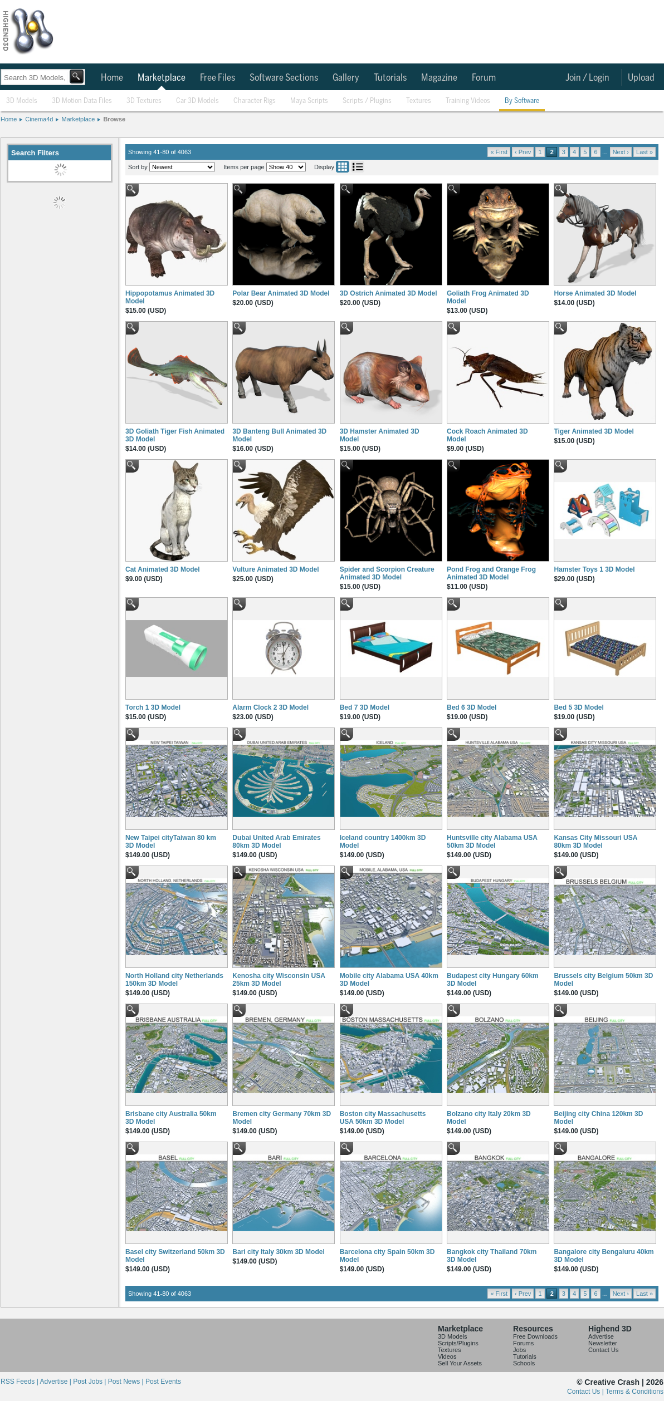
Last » (644, 152)
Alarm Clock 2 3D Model (270, 707)
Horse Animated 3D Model (595, 293)
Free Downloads (535, 1336)
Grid (342, 167)
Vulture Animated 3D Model (275, 569)
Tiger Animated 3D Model (593, 431)
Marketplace (161, 77)
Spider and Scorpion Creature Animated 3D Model (387, 573)
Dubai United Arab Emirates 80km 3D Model (276, 841)
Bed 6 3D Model (471, 707)
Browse (114, 119)
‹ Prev (523, 152)
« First (498, 152)
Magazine (439, 77)
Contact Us (603, 1349)
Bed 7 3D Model (364, 707)
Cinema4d (39, 119)
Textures (418, 101)
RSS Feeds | (20, 1381)
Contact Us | (586, 1391)
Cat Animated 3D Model (162, 569)
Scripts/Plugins (458, 1343)
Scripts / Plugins (367, 101)
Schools (524, 1363)
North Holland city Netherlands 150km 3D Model (174, 979)
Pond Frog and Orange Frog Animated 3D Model (491, 573)
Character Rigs (254, 101)
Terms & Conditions (634, 1391)
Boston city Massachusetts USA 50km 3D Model (383, 1117)
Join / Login (587, 77)
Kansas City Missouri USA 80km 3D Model (595, 841)
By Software (522, 101)
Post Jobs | (90, 1381)
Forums (523, 1343)
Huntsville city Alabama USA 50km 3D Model (492, 841)
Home (112, 77)
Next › (621, 152)
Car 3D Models (197, 101)
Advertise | (56, 1381)
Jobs (519, 1349)
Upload (641, 77)
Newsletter (602, 1343)
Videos (447, 1356)
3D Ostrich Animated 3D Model (388, 293)
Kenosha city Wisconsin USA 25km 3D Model (278, 979)
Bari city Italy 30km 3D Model (278, 1252)
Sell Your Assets (460, 1363)
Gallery (346, 77)
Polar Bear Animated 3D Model (280, 293)
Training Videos (468, 101)
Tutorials (390, 77)
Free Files (217, 77)
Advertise (601, 1336)
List (357, 167)
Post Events (163, 1381)
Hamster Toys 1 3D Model (594, 569)
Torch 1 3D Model (152, 707)
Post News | (126, 1381)
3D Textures (144, 101)
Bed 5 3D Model (578, 707)
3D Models (21, 101)
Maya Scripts (309, 101)
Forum (484, 77)
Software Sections (284, 77)
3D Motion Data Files (82, 101)
